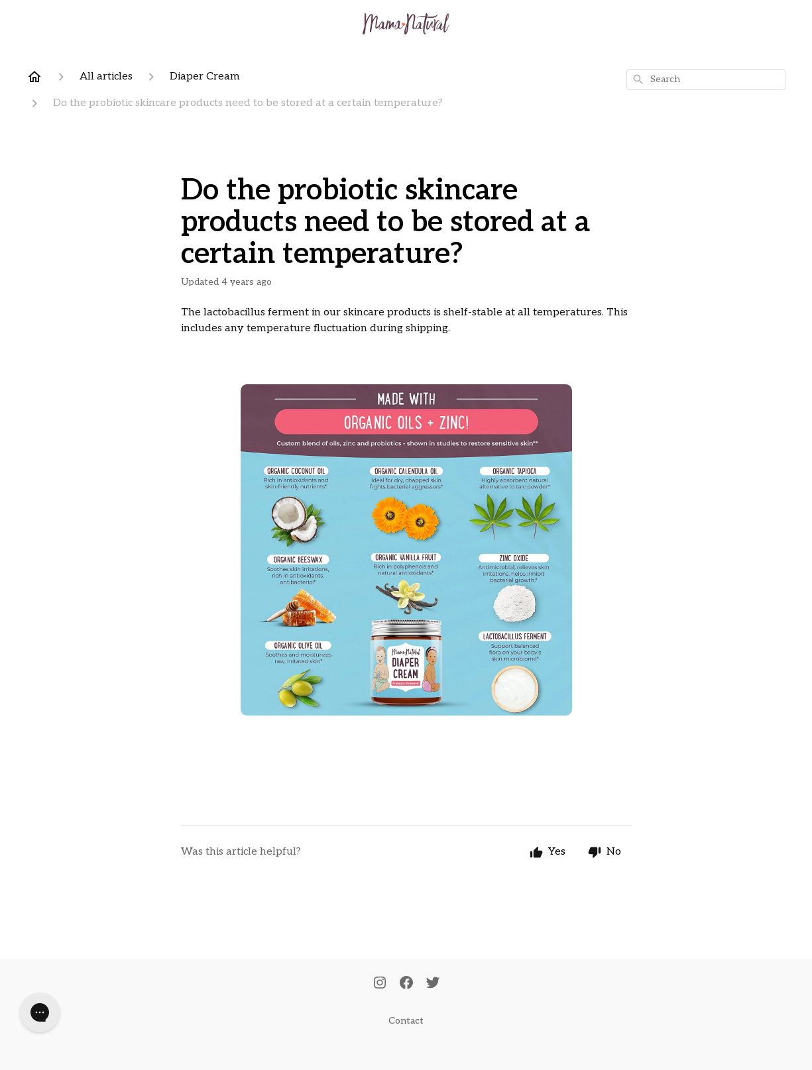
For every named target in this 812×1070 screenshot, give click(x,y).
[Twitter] (433, 984)
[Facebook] (406, 984)
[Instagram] (380, 984)
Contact (406, 1020)
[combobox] (705, 79)
